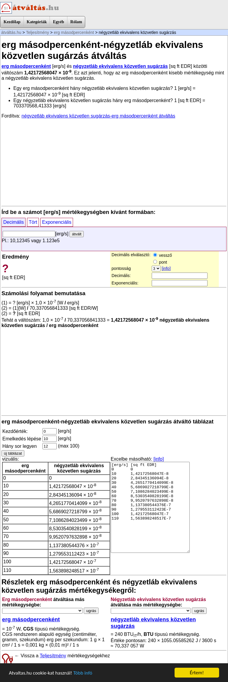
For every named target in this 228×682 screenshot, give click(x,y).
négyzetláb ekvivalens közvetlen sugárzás (120, 66)
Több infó (82, 673)
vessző (162, 255)
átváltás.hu (11, 32)
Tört (33, 222)
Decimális (13, 222)
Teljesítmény (37, 32)
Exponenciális (57, 222)
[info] (166, 268)
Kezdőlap (12, 22)
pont (160, 262)
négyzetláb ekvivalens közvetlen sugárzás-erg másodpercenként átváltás (98, 115)
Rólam (76, 22)
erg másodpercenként (74, 32)
